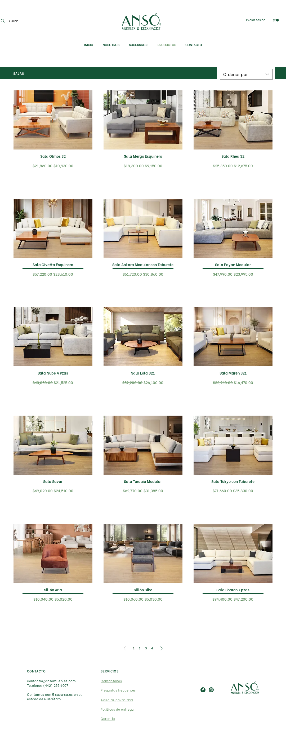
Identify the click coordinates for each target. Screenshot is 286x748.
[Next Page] (161, 648)
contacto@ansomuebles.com (51, 681)
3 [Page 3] (146, 648)
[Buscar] (26, 21)
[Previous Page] (125, 648)
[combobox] (246, 74)
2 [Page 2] (140, 648)
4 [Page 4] (152, 648)
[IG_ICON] (211, 689)
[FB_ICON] (202, 689)
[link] (276, 20)
